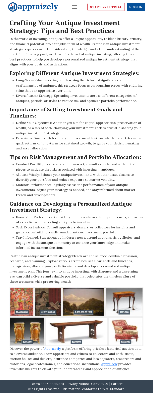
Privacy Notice (77, 384)
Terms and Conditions (47, 384)
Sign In (136, 7)
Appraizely (52, 349)
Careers (117, 384)
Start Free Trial (106, 7)
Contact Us (100, 384)
